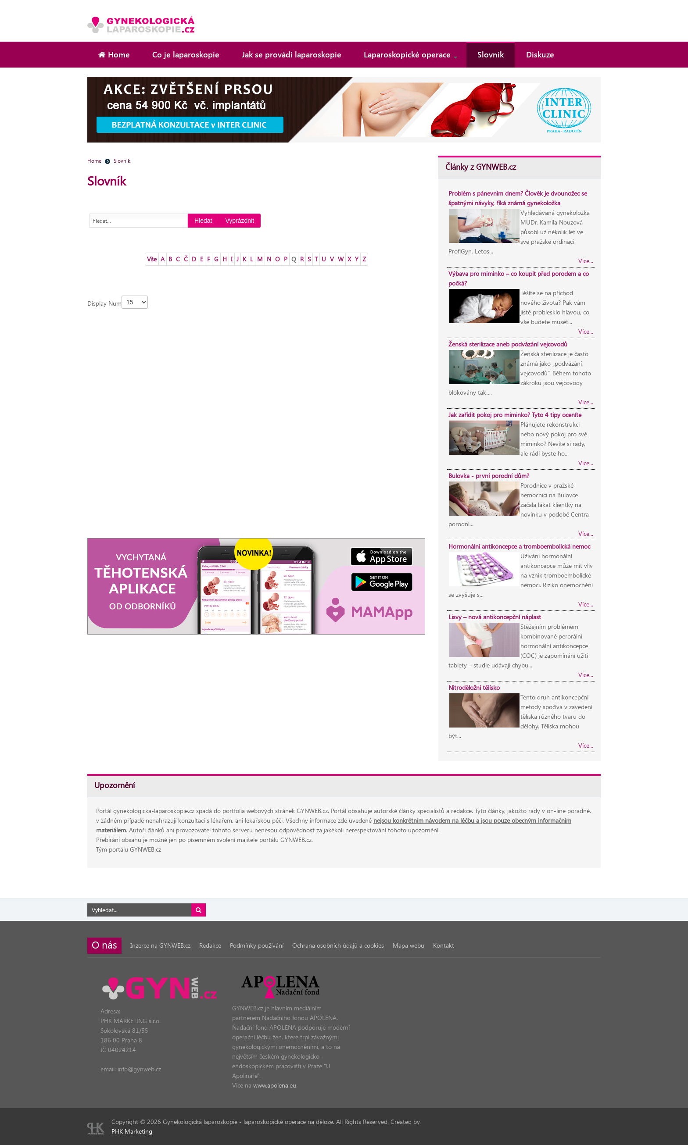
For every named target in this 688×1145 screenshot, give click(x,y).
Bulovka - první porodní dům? (488, 475)
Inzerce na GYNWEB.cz (160, 945)
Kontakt (443, 945)
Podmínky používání (256, 945)
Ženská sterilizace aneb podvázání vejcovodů (507, 344)
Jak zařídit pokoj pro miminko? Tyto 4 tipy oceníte (514, 414)
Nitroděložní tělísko (474, 687)
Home (94, 160)
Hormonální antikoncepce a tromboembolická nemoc (519, 546)
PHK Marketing (131, 1131)
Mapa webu (408, 945)
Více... (585, 261)
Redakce (210, 945)
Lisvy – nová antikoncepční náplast (494, 617)
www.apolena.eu (274, 1085)
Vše (152, 259)
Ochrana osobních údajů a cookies (338, 945)
